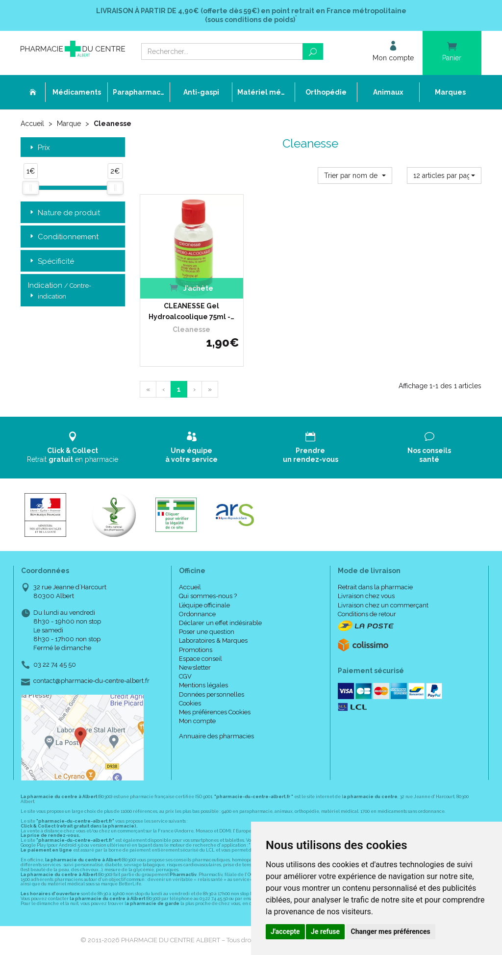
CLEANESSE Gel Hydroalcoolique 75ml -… (191, 311)
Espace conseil (200, 658)
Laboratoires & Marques (213, 640)
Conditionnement (63, 237)
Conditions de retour (367, 614)
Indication (59, 291)
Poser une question (206, 631)
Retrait (73, 447)
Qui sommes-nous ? (208, 596)
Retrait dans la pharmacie (375, 587)
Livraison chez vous (366, 596)
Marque (69, 123)
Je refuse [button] (325, 931)
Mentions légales (203, 685)
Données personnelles (211, 694)
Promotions (195, 649)
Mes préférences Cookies (215, 712)
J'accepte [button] (285, 931)
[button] (355, 175)
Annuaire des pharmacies (216, 736)
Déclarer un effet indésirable (220, 623)
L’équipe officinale (204, 605)
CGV (185, 676)
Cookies (190, 703)
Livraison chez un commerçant (383, 605)
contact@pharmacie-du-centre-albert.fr (91, 681)
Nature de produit (64, 213)
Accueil (32, 123)
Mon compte (197, 721)
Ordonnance (197, 614)
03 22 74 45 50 (54, 664)
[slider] (30, 188)
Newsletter (195, 667)
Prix (39, 148)
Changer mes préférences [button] (390, 931)
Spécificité (51, 261)
